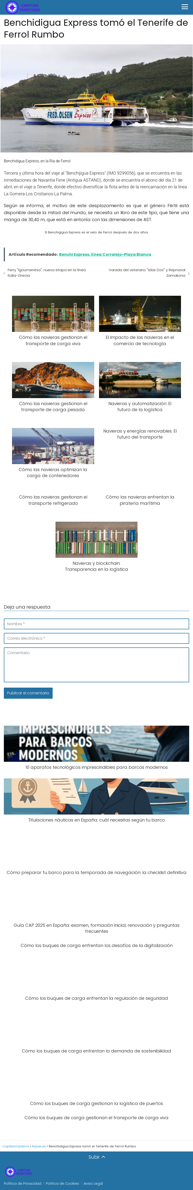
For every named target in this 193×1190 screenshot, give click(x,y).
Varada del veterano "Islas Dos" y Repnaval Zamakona (147, 272)
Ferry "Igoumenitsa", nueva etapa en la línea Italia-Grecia (47, 272)
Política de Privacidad (22, 1183)
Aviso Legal (93, 1183)
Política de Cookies (62, 1183)
